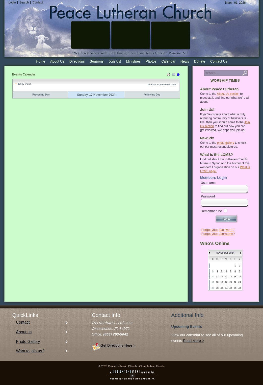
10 (212, 276)
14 (230, 276)
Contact (23, 322)
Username (208, 183)
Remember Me (211, 211)
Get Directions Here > (118, 345)
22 (235, 282)
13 (226, 276)
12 (221, 276)
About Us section (228, 94)
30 (239, 287)
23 (239, 282)
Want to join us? (30, 351)
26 (221, 287)
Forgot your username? (218, 234)
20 (226, 282)
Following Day (152, 94)
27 (226, 287)
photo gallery (225, 142)
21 (230, 282)
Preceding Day (41, 94)
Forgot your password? (217, 230)
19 (221, 282)
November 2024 (225, 252)
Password (208, 196)
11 (217, 276)
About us (24, 332)
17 (212, 282)
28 (230, 287)
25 (217, 287)
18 (217, 282)
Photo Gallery (28, 341)
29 (235, 287)
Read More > (193, 341)
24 (212, 287)
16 (239, 276)
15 (235, 276)
